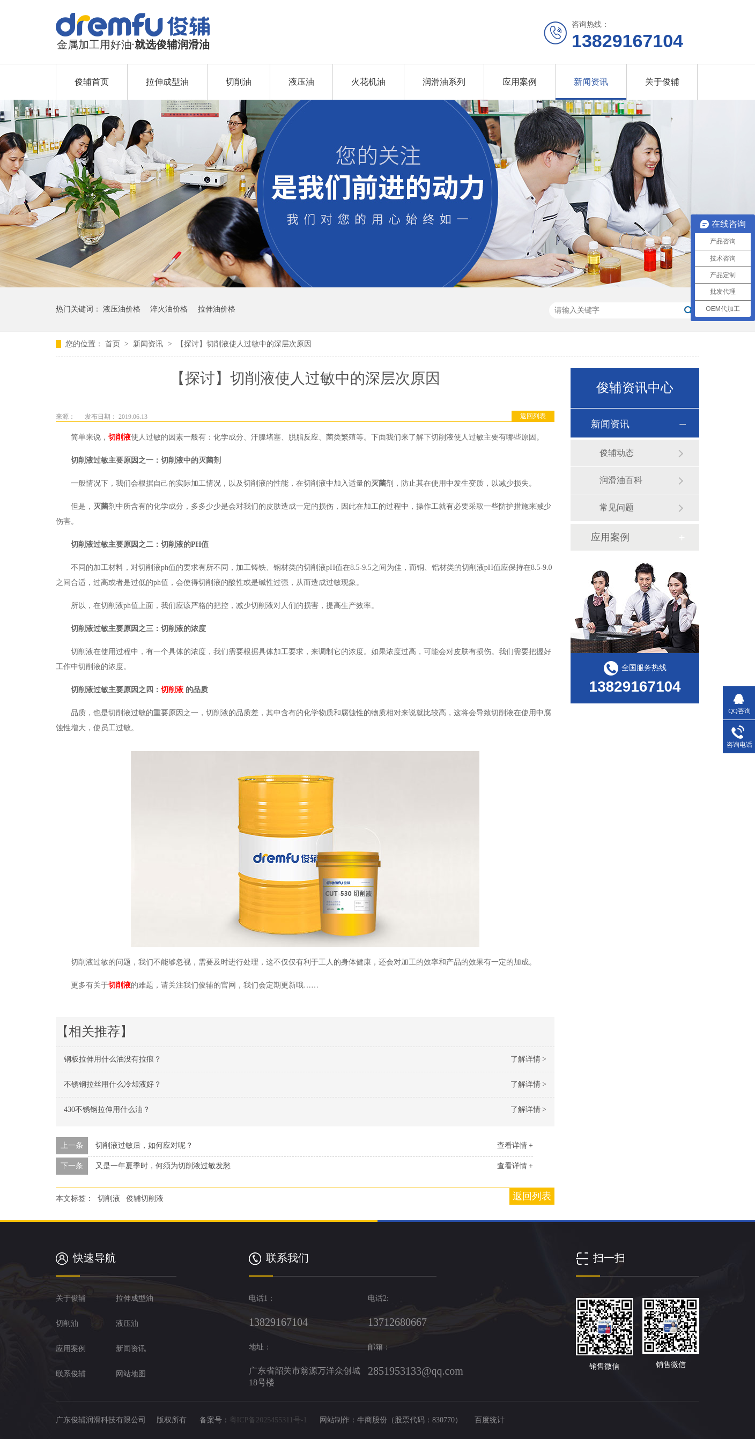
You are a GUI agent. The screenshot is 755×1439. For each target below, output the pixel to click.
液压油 (301, 81)
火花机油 (368, 81)
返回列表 (533, 416)
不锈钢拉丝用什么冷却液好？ (112, 1084)
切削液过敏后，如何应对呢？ (144, 1145)
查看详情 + (515, 1145)
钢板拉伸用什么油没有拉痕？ (112, 1059)
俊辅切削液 (145, 1199)
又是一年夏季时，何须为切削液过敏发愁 (163, 1166)
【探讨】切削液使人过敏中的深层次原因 (244, 344)
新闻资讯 (591, 81)
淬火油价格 (169, 309)
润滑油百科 (620, 480)
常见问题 (616, 507)
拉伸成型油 (167, 81)
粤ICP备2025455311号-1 (268, 1420)
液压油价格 (121, 309)
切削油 (238, 81)
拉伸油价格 (216, 309)
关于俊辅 (662, 81)
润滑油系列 (444, 81)
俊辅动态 (616, 452)
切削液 (119, 437)
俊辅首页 (92, 81)
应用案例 (519, 81)
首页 (113, 344)
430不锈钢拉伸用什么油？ (107, 1110)
